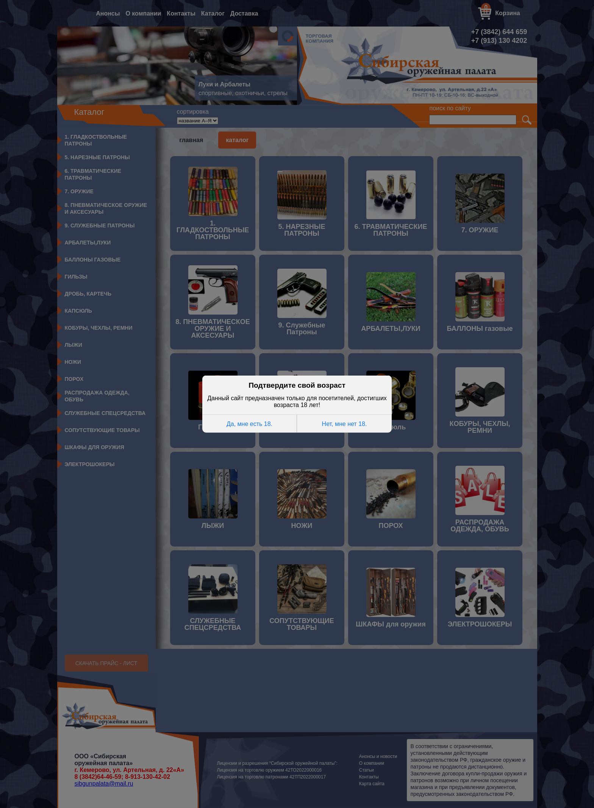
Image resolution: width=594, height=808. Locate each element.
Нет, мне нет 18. (344, 423)
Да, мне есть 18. (249, 423)
